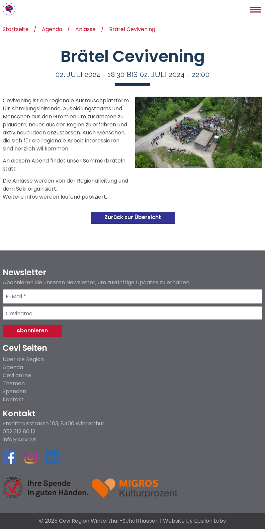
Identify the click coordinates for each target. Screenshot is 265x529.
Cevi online (17, 375)
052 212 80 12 (19, 431)
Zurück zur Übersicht (132, 217)
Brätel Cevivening (132, 30)
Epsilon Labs (210, 521)
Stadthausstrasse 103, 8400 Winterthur (53, 423)
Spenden (14, 391)
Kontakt (13, 399)
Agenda (52, 30)
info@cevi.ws (19, 439)
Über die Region (23, 359)
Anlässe (85, 30)
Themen (14, 383)
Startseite (16, 30)
